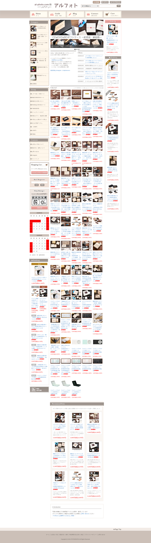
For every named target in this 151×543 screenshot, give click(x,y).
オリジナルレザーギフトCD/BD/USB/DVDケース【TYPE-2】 (86, 305)
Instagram (76, 14)
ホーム (39, 14)
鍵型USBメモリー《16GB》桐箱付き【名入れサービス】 (39, 317)
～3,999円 (34, 126)
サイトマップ (35, 159)
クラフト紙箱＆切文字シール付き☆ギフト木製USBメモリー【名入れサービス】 (76, 231)
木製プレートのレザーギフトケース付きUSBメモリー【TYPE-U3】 (76, 181)
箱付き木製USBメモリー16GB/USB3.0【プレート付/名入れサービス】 (87, 207)
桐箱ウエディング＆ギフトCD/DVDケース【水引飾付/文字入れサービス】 (76, 280)
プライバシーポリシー (90, 534)
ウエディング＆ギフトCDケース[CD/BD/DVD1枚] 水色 (38, 377)
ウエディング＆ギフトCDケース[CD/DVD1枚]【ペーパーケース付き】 (55, 305)
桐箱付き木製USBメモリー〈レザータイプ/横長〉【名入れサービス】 (97, 131)
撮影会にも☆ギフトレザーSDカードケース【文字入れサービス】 (55, 231)
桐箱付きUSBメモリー (38, 101)
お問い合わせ (94, 14)
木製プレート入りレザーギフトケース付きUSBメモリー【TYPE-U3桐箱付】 (55, 207)
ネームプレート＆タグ (38, 112)
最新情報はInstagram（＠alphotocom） (60, 70)
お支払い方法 (54, 534)
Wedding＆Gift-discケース (38, 105)
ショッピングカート (112, 14)
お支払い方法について (38, 144)
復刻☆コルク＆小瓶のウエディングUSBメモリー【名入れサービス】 (97, 255)
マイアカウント (115, 2)
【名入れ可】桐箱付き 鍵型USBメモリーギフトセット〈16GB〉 (66, 104)
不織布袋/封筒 (35, 108)
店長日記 (39, 207)
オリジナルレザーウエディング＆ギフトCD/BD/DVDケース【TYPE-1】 (97, 328)
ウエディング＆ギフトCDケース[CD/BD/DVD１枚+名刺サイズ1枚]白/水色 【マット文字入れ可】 (65, 324)
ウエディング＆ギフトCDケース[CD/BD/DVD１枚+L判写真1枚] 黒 (86, 323)
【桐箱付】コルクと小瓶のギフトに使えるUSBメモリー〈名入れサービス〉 (65, 280)
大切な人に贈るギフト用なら (39, 119)
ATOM (39, 390)
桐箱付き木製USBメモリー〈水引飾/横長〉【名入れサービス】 (39, 357)
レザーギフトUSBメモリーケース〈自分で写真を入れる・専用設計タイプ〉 (87, 131)
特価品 (33, 134)
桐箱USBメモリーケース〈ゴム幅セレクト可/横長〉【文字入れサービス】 (65, 182)
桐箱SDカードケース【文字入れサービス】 (55, 154)
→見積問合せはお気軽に (56, 60)
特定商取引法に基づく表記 (76, 534)
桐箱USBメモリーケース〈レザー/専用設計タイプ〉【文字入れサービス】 (87, 231)
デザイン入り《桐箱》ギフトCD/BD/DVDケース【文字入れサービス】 (76, 305)
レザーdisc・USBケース (38, 94)
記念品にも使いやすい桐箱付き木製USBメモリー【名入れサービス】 (65, 255)
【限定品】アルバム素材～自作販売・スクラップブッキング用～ (55, 348)
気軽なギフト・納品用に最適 (39, 116)
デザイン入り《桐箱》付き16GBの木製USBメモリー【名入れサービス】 (97, 277)
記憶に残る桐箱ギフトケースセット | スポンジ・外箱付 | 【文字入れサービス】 (97, 105)
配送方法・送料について (38, 148)
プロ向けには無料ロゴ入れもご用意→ (63, 515)
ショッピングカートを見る (39, 172)
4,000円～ (34, 130)
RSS (37, 388)
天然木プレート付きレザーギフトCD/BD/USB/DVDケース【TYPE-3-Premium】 (59, 486)
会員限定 (34, 83)
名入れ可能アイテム (37, 123)
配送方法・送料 (64, 534)
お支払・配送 (57, 14)
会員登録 (96, 2)
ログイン (105, 2)
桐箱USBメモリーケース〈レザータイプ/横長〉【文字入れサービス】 (97, 156)
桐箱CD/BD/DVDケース (38, 97)
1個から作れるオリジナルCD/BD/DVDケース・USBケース (65, 348)
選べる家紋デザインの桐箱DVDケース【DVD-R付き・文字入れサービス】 (55, 131)
